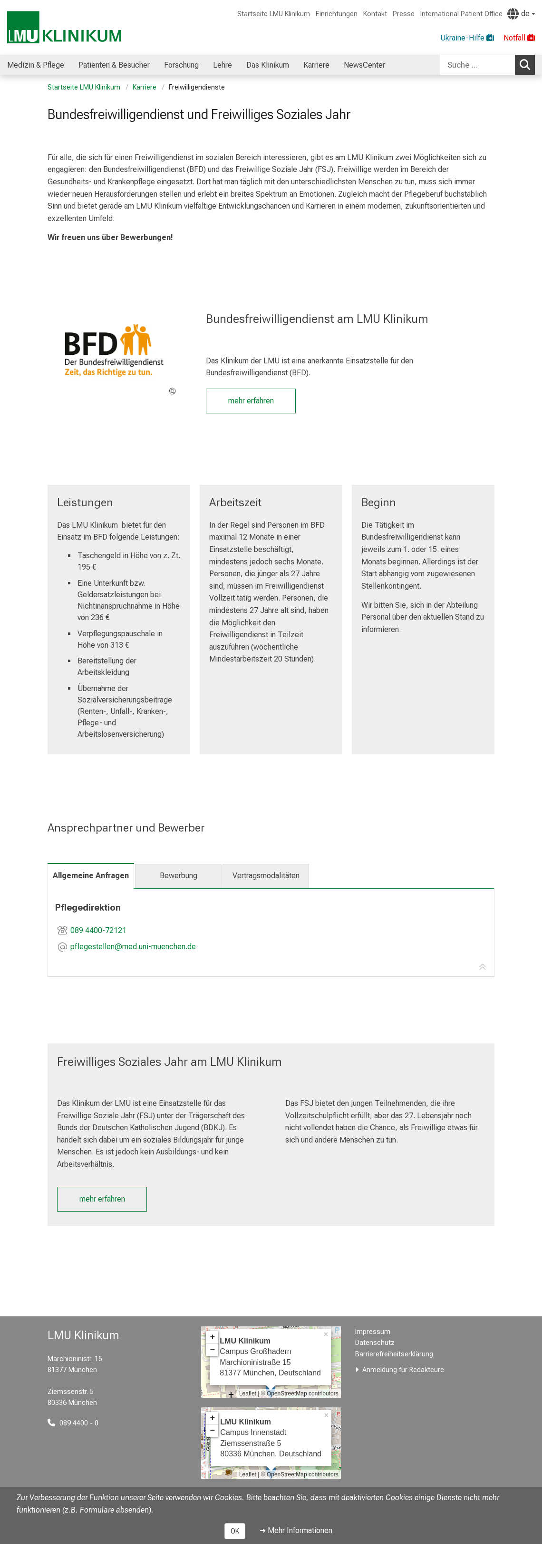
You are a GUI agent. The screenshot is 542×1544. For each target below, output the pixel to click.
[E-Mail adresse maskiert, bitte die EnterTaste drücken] (133, 947)
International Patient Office (461, 14)
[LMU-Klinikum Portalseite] (64, 27)
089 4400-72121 (98, 930)
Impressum (372, 1332)
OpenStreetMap (287, 1393)
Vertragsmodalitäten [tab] (266, 875)
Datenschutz (375, 1343)
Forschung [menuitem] (181, 65)
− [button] (212, 1349)
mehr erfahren (251, 400)
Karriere (144, 87)
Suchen (527, 64)
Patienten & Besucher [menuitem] (114, 65)
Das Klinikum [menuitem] (267, 65)
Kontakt (375, 14)
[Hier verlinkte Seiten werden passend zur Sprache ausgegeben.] (521, 14)
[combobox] (487, 65)
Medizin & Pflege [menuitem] (35, 65)
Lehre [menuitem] (222, 65)
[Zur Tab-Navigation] (482, 967)
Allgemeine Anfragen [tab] (91, 875)
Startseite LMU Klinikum (273, 14)
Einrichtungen (337, 14)
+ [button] (212, 1337)
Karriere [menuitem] (316, 65)
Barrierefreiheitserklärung (394, 1354)
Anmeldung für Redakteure (403, 1370)
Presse (404, 14)
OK (235, 1531)
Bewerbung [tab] (178, 875)
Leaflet (247, 1393)
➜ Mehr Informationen (296, 1530)
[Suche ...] (477, 65)
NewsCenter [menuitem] (364, 65)
